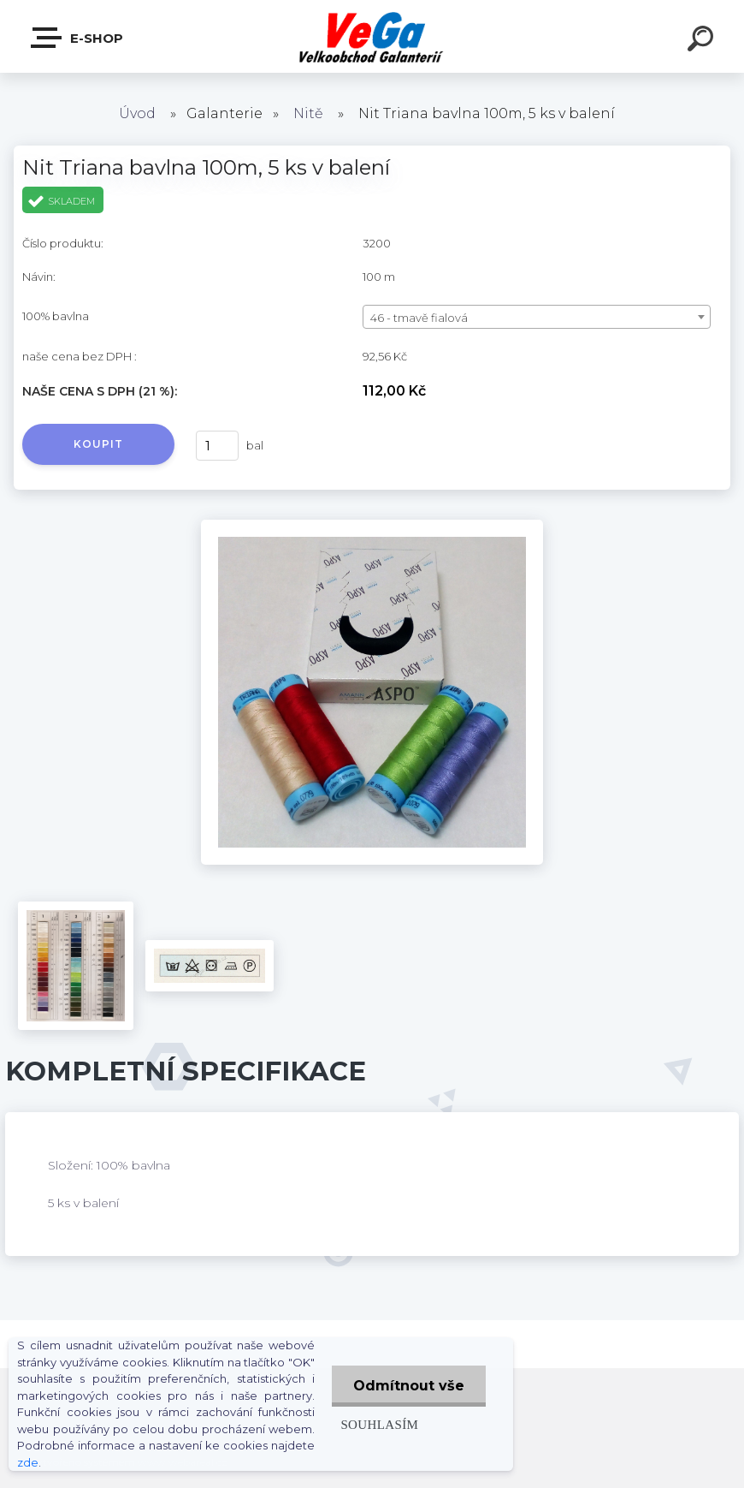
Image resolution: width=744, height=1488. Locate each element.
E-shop (77, 37)
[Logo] (372, 36)
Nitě (308, 113)
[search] (703, 41)
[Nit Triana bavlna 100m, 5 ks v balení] (372, 525)
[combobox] (537, 317)
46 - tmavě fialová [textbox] (419, 317)
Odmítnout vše (408, 1386)
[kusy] (217, 446)
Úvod (137, 113)
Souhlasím (379, 1424)
